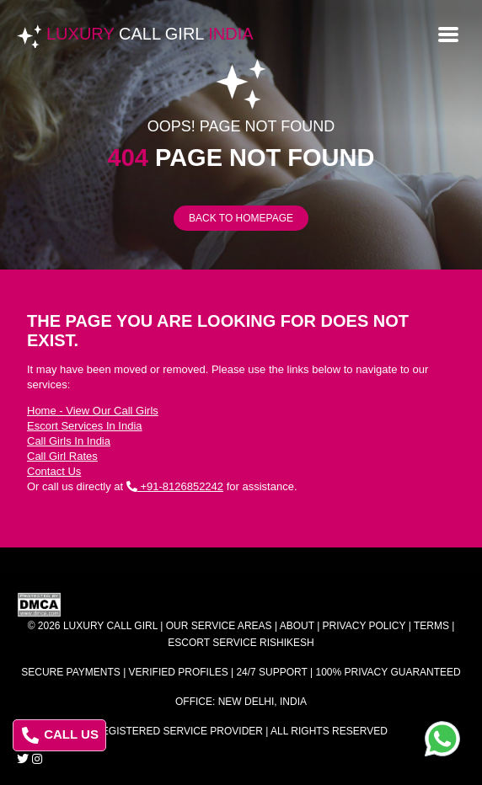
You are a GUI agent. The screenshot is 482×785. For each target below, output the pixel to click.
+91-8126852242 (174, 486)
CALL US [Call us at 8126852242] (60, 735)
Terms (431, 626)
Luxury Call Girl (110, 626)
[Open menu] (448, 33)
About (297, 626)
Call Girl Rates (62, 456)
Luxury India (150, 33)
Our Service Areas (219, 626)
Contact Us (54, 471)
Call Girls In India (68, 441)
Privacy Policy (364, 626)
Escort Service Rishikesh (240, 643)
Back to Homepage (241, 218)
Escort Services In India (84, 425)
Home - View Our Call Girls (92, 410)
